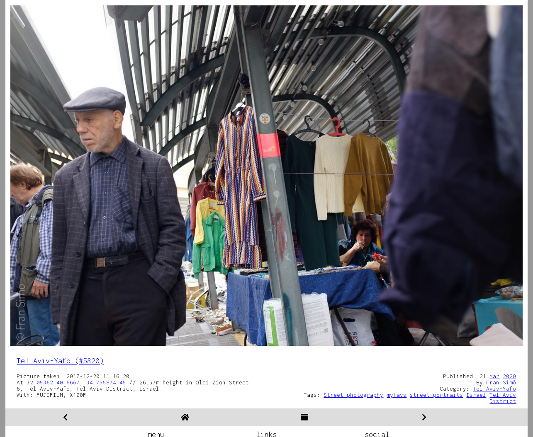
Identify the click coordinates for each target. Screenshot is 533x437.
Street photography (353, 394)
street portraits (436, 394)
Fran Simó (501, 382)
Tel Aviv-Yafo (494, 388)
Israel (476, 394)
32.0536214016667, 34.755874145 (76, 382)
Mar (494, 376)
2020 (509, 376)
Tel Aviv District (502, 397)
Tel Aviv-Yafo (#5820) (60, 360)
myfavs (396, 394)
